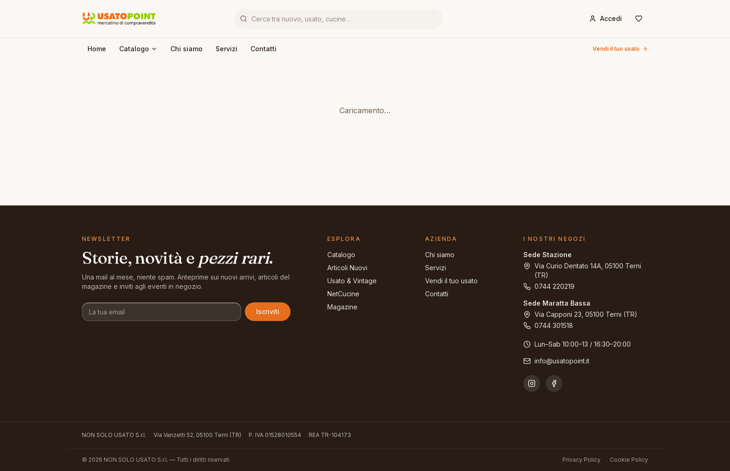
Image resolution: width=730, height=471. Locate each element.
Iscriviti (267, 311)
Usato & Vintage (352, 281)
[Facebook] (554, 383)
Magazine (342, 307)
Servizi (226, 49)
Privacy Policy (581, 459)
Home (97, 49)
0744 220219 (549, 286)
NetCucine (343, 294)
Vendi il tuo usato (620, 48)
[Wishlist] (638, 18)
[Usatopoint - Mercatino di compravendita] (119, 18)
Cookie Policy (629, 459)
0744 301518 (548, 325)
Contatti (263, 49)
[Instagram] (531, 383)
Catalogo (138, 49)
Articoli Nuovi (347, 268)
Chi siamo (186, 49)
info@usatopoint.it (556, 361)
